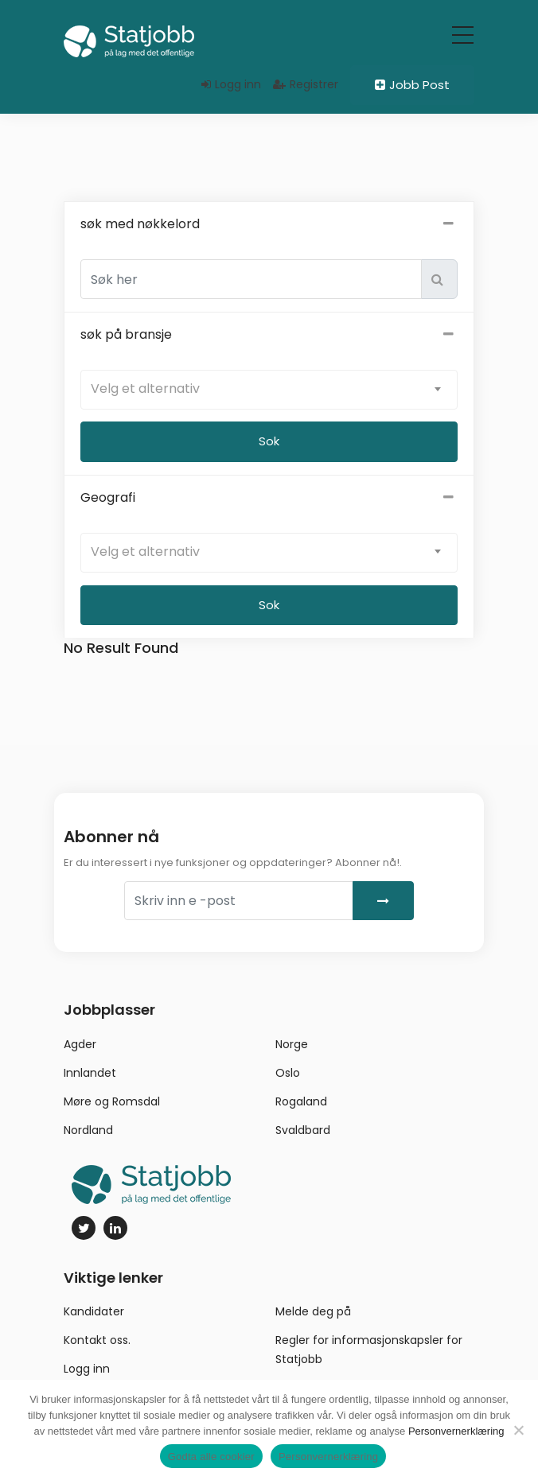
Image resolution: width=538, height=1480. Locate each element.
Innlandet (90, 1078)
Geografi (269, 503)
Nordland (88, 1135)
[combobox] (269, 395)
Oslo (287, 1078)
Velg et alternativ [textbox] (145, 394)
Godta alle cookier (211, 1457)
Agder (80, 1049)
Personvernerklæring (456, 1431)
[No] (518, 1430)
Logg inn (231, 84)
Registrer (305, 84)
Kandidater (94, 1317)
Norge (291, 1049)
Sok (269, 610)
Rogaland (301, 1106)
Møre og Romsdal (112, 1106)
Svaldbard (302, 1135)
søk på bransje (269, 340)
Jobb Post (412, 84)
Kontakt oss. (97, 1346)
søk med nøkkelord (269, 229)
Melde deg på (313, 1317)
